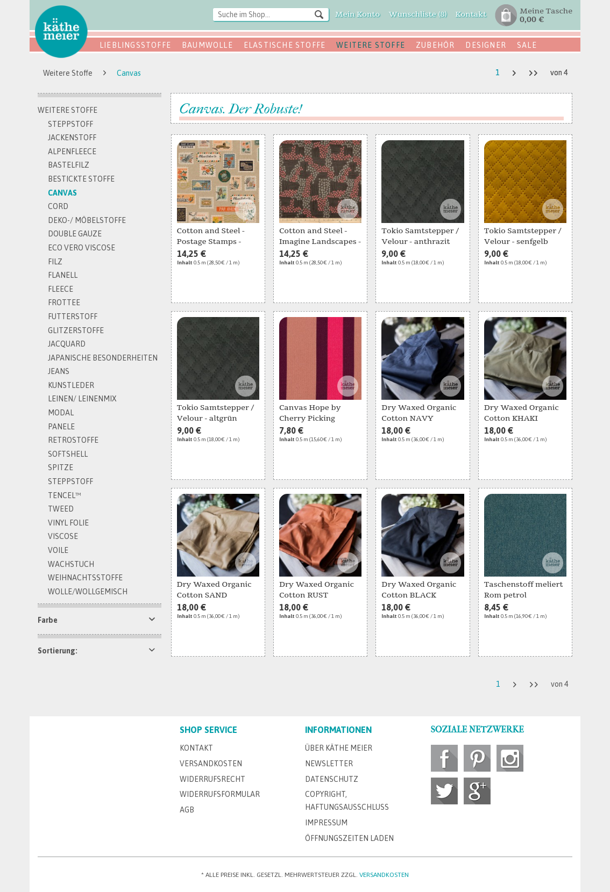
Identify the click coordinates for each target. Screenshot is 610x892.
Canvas (62, 193)
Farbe (48, 620)
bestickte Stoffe (81, 179)
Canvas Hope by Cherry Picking (310, 412)
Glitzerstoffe (76, 330)
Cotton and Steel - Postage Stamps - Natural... (211, 237)
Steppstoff (70, 124)
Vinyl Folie (68, 523)
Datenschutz (331, 779)
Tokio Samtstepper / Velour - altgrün (215, 412)
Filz (55, 261)
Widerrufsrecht (212, 779)
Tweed (61, 509)
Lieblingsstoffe (135, 45)
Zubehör (435, 45)
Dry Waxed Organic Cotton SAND (214, 589)
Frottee (64, 302)
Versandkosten (211, 763)
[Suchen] (319, 13)
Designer (485, 45)
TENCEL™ (64, 495)
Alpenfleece (72, 151)
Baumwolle (207, 45)
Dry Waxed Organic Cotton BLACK (418, 589)
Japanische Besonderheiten (103, 358)
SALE (527, 45)
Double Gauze (75, 233)
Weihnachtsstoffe (85, 577)
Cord (58, 206)
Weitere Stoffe (370, 45)
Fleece (60, 289)
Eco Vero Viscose (81, 247)
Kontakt (196, 748)
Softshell (68, 454)
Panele (61, 426)
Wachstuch (71, 564)
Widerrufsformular (220, 794)
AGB (187, 809)
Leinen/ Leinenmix (82, 398)
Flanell (62, 275)
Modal (61, 412)
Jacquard (67, 344)
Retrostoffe (73, 440)
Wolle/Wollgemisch (87, 591)
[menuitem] (271, 15)
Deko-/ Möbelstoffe (87, 220)
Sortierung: (57, 650)
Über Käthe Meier (338, 748)
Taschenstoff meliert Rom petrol (523, 589)
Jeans (58, 371)
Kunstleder (71, 385)
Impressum (326, 822)
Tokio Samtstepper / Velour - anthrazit (420, 236)
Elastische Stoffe (284, 45)
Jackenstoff (72, 137)
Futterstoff (72, 316)
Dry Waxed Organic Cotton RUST (316, 589)
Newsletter (329, 763)
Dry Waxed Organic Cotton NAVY (418, 412)
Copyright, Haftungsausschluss (347, 800)
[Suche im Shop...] (271, 14)
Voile (58, 550)
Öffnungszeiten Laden (349, 838)
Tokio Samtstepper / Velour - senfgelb (523, 236)
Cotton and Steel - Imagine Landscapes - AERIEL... (320, 237)
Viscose (63, 536)
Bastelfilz (68, 165)
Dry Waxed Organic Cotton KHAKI (521, 412)
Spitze (60, 467)
